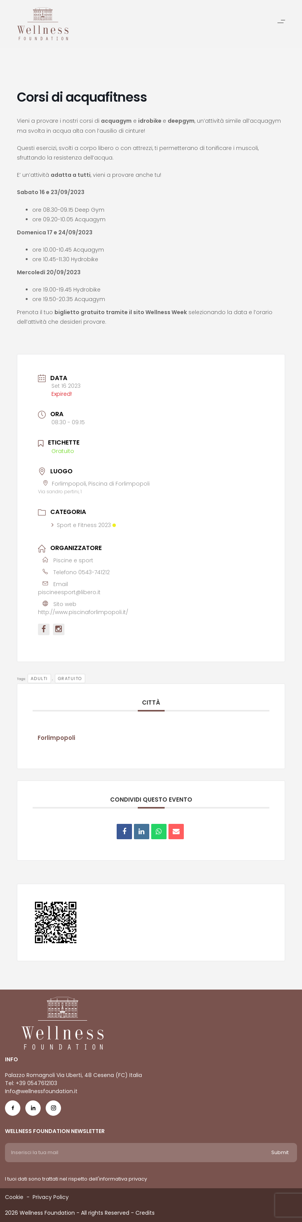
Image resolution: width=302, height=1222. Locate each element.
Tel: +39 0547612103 (31, 1083)
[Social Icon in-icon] (33, 1109)
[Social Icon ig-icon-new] (53, 1109)
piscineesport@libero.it (69, 592)
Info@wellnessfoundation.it (41, 1091)
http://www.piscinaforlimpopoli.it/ (83, 612)
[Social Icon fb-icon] (12, 1109)
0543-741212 (94, 572)
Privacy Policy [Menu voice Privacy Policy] (51, 1197)
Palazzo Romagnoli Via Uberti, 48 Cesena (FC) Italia (73, 1075)
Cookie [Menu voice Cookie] (14, 1197)
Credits (145, 1213)
